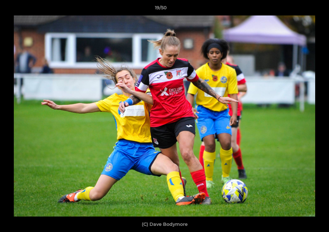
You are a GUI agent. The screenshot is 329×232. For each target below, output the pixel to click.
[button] (302, 9)
